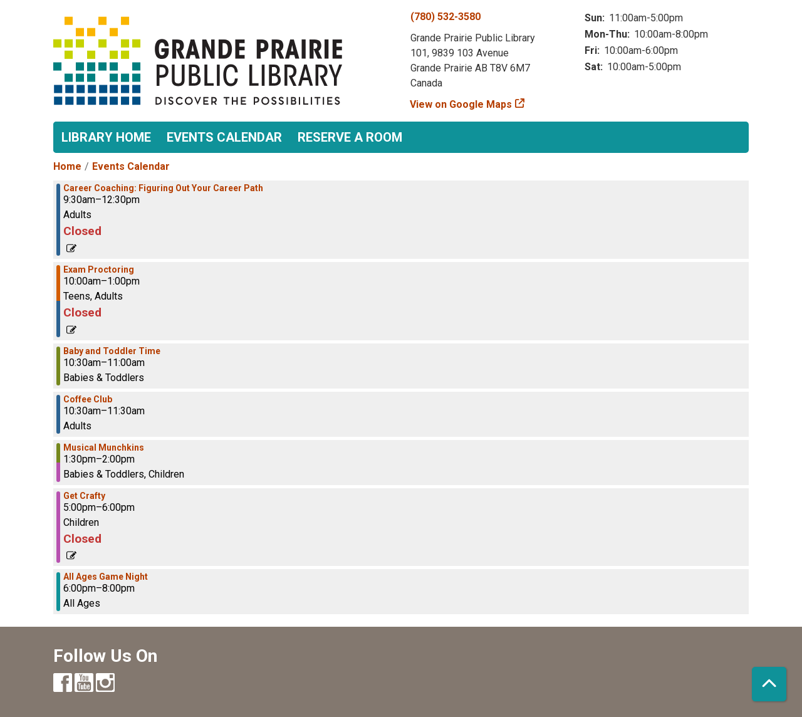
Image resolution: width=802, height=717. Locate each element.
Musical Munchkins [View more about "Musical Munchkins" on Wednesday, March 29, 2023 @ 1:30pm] (103, 447)
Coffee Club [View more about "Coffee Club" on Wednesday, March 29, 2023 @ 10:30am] (87, 399)
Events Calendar (224, 137)
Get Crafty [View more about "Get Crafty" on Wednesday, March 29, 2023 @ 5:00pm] (84, 495)
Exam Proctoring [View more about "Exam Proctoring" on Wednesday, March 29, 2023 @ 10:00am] (98, 269)
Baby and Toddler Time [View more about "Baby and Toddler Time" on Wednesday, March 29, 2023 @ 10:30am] (111, 351)
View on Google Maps (461, 104)
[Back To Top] (769, 684)
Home (67, 166)
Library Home (106, 137)
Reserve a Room (350, 137)
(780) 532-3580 (445, 17)
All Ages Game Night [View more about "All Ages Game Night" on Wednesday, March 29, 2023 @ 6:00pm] (105, 576)
